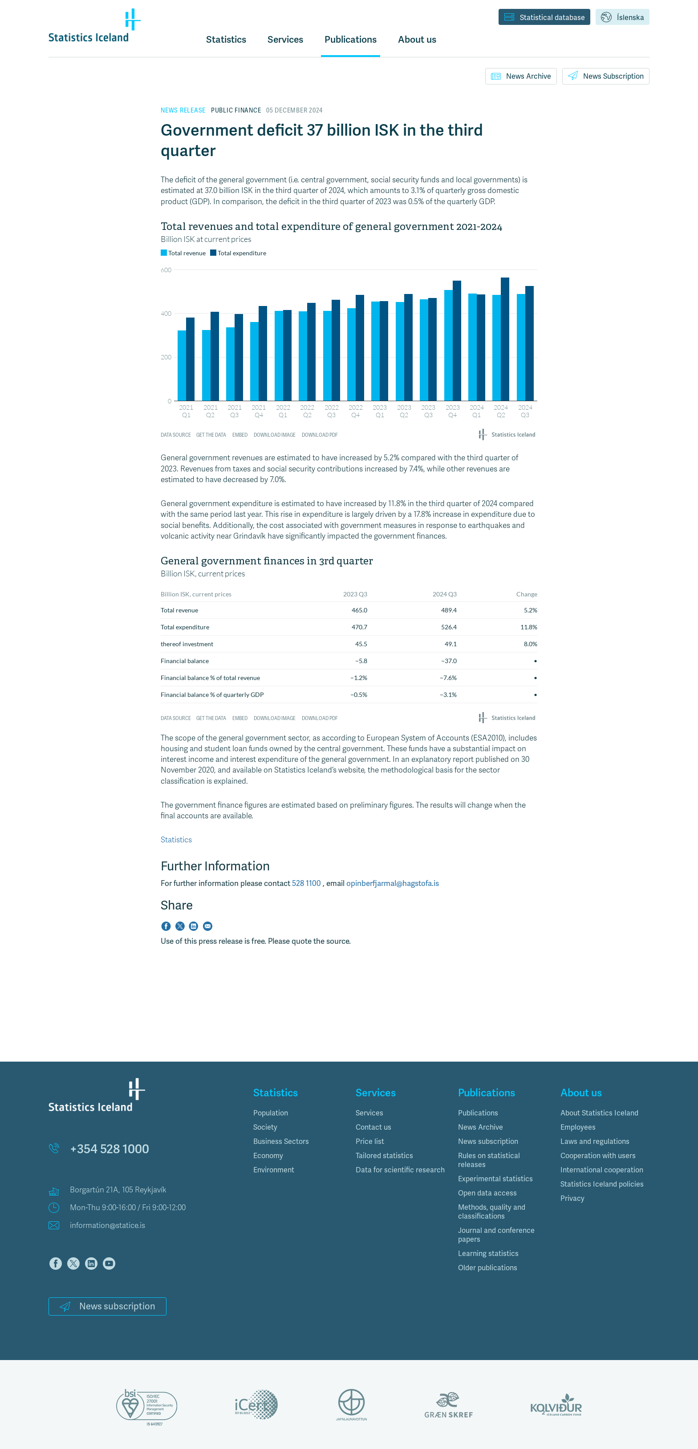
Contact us (373, 1127)
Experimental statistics (495, 1178)
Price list (370, 1141)
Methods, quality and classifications (491, 1212)
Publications (478, 1113)
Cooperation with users (598, 1155)
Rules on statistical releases (489, 1160)
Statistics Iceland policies (602, 1184)
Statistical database (544, 18)
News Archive (521, 76)
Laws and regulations (594, 1141)
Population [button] (270, 1113)
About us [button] (417, 39)
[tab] (297, 1113)
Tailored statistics (384, 1155)
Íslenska (622, 18)
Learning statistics (488, 1253)
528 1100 (307, 883)
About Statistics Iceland (599, 1113)
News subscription (107, 1306)
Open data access (487, 1193)
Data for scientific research (400, 1170)
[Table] (349, 639)
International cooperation (601, 1170)
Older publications (487, 1267)
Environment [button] (273, 1170)
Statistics (226, 39)
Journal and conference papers (496, 1235)
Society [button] (265, 1127)
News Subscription (606, 75)
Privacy (572, 1198)
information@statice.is (107, 1225)
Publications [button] (351, 39)
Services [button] (285, 39)
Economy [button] (268, 1155)
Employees (578, 1127)
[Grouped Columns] (349, 332)
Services (369, 1113)
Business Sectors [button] (281, 1141)
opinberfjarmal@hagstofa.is (392, 883)
